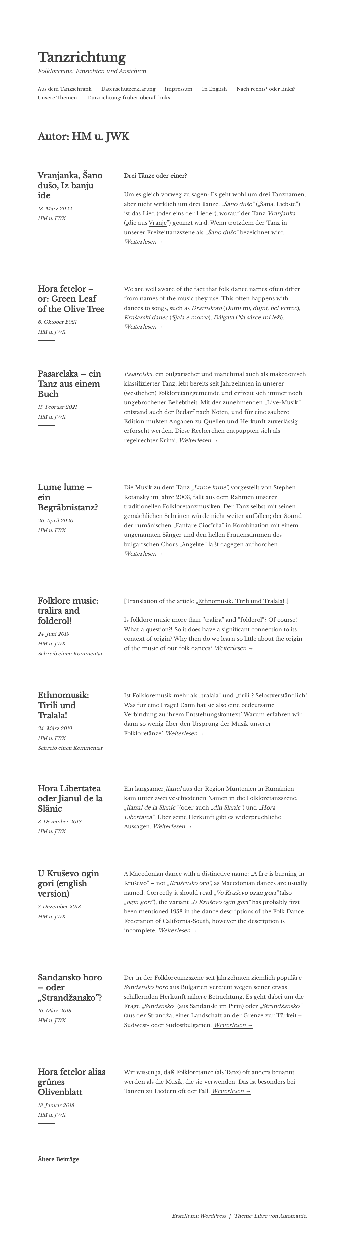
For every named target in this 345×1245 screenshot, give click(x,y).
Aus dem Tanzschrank (65, 89)
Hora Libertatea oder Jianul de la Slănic (70, 799)
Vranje (158, 222)
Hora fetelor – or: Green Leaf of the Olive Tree (71, 299)
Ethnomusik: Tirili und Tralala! (241, 601)
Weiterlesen (143, 241)
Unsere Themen (57, 98)
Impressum (178, 89)
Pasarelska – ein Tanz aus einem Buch (69, 384)
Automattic (292, 1216)
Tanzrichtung (92, 57)
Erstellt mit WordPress (199, 1216)
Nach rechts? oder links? (266, 89)
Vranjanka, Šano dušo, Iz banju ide (70, 186)
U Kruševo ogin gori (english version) (68, 884)
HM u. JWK (51, 218)
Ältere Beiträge (58, 1159)
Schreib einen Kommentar (70, 654)
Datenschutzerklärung (128, 89)
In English (214, 89)
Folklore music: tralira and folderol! (68, 611)
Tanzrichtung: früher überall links (128, 98)
